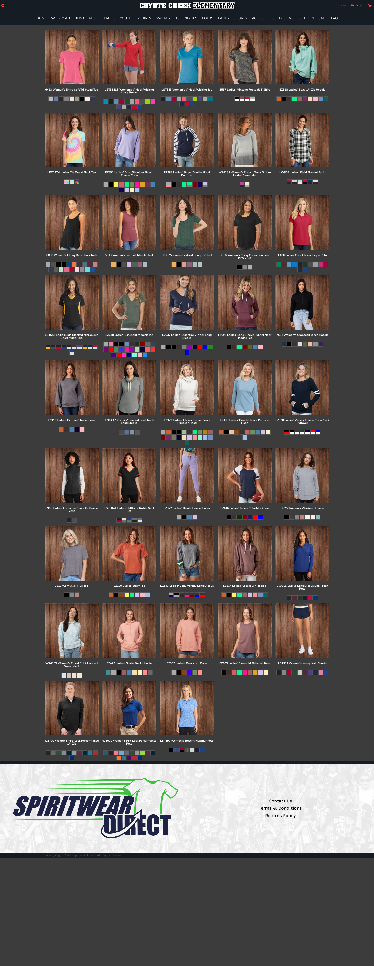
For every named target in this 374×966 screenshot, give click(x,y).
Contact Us (280, 801)
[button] (3, 5)
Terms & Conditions (280, 808)
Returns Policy (280, 815)
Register (357, 5)
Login (342, 5)
